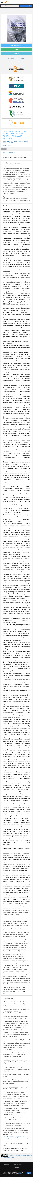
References (22, 61)
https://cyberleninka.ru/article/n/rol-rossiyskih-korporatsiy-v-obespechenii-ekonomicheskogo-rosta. (16, 1137)
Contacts (16, 1167)
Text (11, 61)
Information (11, 58)
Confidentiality (18, 1164)
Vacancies (6, 1164)
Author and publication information (15, 157)
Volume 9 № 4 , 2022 (8, 142)
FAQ (28, 1164)
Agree (29, 1173)
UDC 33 (4, 148)
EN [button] (31, 2)
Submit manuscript (26, 6)
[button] (2, 2)
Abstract (22, 58)
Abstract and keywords (11, 163)
